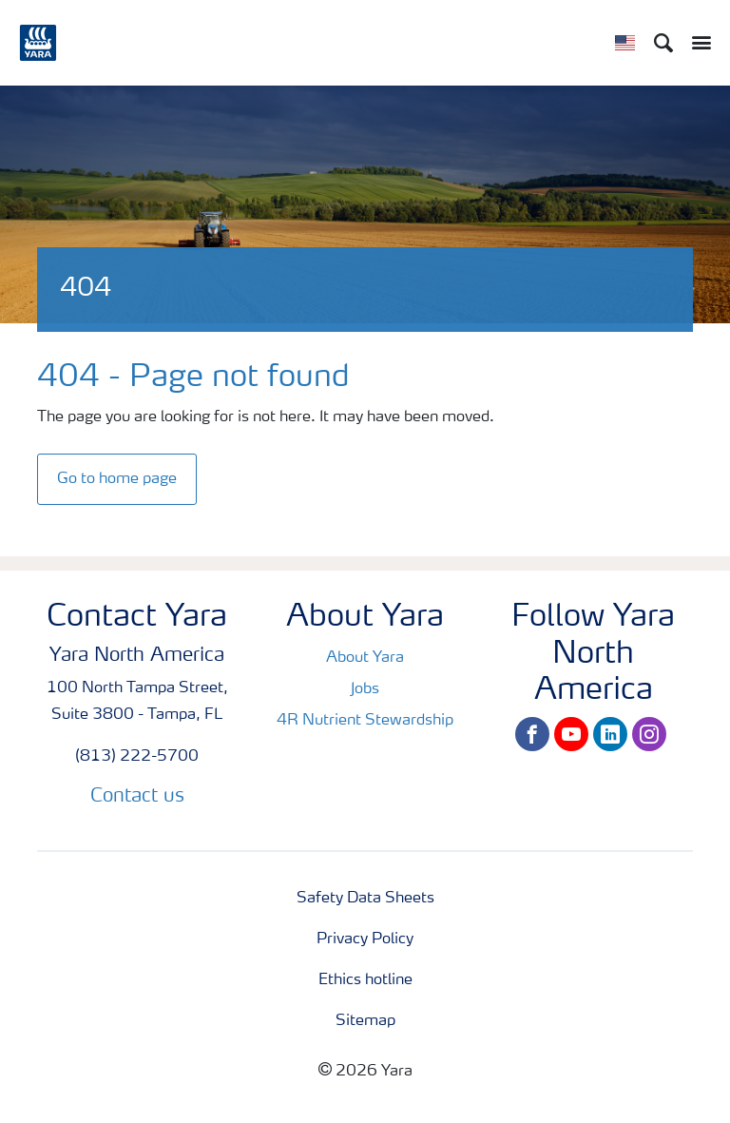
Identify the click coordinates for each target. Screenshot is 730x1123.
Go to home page (117, 479)
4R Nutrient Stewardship (365, 720)
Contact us (137, 796)
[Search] (663, 43)
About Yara (365, 658)
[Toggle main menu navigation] (696, 43)
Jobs (365, 689)
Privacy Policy (365, 939)
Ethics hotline (365, 980)
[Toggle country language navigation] (624, 43)
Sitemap (365, 1021)
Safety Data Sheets (365, 898)
